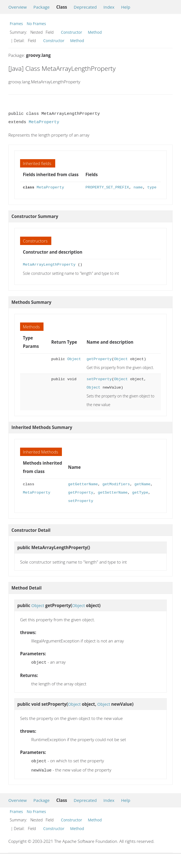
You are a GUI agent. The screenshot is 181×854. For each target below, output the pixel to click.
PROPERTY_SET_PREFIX (107, 187)
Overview (17, 7)
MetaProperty (44, 122)
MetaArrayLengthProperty (49, 264)
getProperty (99, 359)
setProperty (99, 379)
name (138, 187)
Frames (16, 23)
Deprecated (85, 7)
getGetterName (83, 484)
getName (142, 484)
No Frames (36, 23)
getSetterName (113, 492)
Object (74, 359)
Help (125, 7)
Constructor (71, 32)
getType (140, 492)
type (151, 187)
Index (108, 7)
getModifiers (116, 484)
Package (41, 7)
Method (95, 32)
